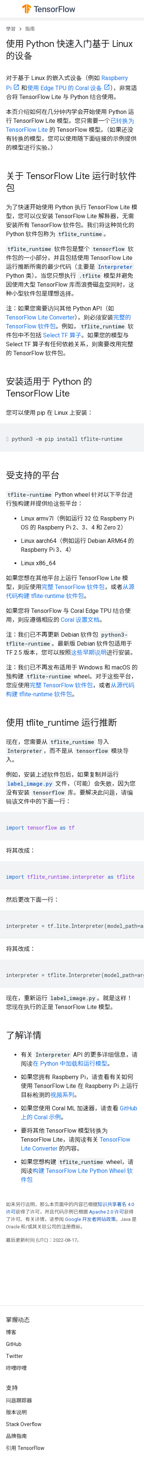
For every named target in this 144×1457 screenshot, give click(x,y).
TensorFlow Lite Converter (40, 317)
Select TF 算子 (62, 335)
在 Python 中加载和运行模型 (70, 1063)
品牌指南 (16, 1436)
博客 (11, 1332)
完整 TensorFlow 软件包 (73, 587)
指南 (30, 29)
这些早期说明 (89, 652)
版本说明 (16, 1412)
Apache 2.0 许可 (106, 1212)
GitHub (14, 1344)
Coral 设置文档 (80, 619)
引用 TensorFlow (25, 1448)
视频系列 (62, 1094)
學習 (11, 29)
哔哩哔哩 (16, 1368)
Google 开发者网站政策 (90, 1219)
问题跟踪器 (19, 1400)
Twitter (14, 1356)
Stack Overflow (24, 1424)
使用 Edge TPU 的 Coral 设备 (64, 88)
